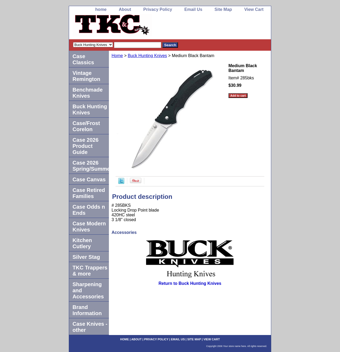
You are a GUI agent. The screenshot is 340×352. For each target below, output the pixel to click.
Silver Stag (86, 257)
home (101, 9)
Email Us (193, 9)
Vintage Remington (86, 76)
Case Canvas (89, 179)
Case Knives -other (90, 327)
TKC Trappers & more (90, 271)
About (125, 9)
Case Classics (83, 59)
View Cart (254, 9)
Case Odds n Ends (89, 210)
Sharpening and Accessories (88, 290)
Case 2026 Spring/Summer (91, 166)
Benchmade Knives (88, 93)
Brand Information (87, 310)
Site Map (223, 9)
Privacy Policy (157, 9)
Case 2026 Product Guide (86, 146)
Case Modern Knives (89, 227)
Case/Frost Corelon (86, 126)
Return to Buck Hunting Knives (190, 283)
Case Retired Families (89, 193)
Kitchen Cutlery (82, 243)
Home (117, 55)
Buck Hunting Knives (147, 55)
